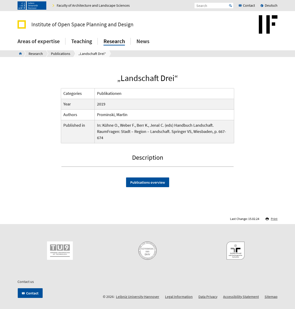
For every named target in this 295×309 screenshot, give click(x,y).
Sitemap (271, 296)
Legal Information (179, 296)
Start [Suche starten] (230, 5)
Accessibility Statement (241, 296)
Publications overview (147, 182)
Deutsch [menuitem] (271, 5)
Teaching (81, 41)
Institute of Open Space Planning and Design (82, 24)
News (142, 41)
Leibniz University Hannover (137, 296)
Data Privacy (207, 296)
